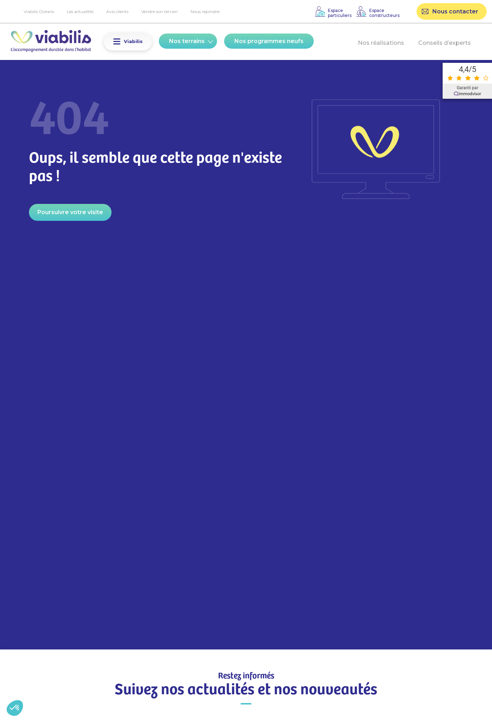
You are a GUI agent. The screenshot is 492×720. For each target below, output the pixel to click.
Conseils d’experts (444, 43)
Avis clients (117, 11)
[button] (116, 41)
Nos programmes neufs (269, 41)
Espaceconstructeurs (384, 13)
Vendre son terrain (159, 11)
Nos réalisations (381, 43)
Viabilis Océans (39, 11)
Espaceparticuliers (340, 13)
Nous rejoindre (205, 11)
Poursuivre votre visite (70, 212)
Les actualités (80, 11)
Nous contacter (455, 11)
